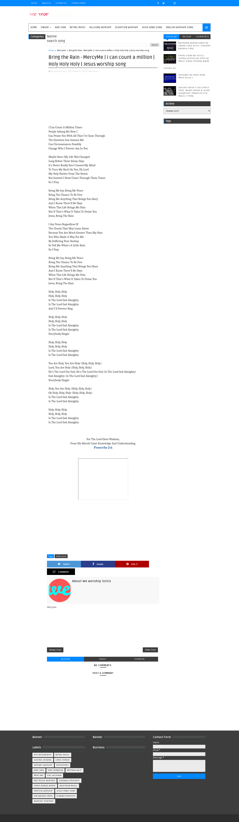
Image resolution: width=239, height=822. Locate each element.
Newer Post (57, 643)
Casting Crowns (45, 753)
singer (47, 27)
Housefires (64, 758)
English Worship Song (181, 27)
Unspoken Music (70, 779)
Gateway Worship (45, 758)
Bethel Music (79, 27)
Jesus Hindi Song (154, 27)
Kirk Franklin (57, 764)
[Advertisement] (102, 100)
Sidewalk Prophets (71, 774)
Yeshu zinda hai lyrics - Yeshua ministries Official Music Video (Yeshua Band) (192, 59)
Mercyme (63, 50)
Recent (185, 37)
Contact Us (63, 3)
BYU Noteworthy (45, 748)
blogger (66, 652)
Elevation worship (128, 27)
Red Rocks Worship (46, 774)
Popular (169, 37)
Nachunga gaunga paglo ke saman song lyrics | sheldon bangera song (193, 46)
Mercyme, (95, 71)
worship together (46, 794)
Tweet (62, 564)
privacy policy (80, 3)
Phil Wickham (75, 769)
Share (88, 564)
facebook (137, 652)
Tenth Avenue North (46, 779)
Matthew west (43, 769)
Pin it (116, 564)
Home (36, 3)
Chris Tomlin (64, 753)
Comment (142, 564)
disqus (101, 652)
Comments (200, 37)
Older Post (147, 643)
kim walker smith (45, 789)
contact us (168, 68)
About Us (48, 3)
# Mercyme (63, 556)
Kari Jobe (62, 27)
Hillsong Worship (102, 27)
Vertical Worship (45, 784)
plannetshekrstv (68, 789)
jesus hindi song (68, 784)
